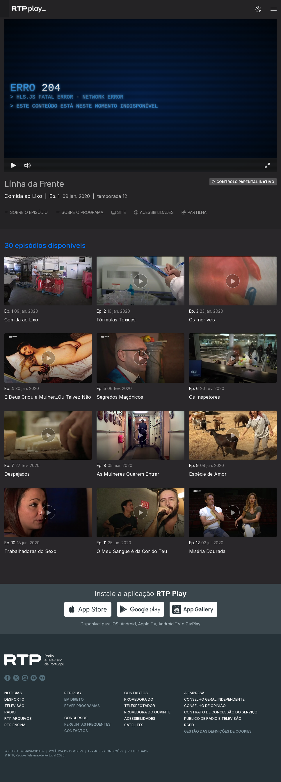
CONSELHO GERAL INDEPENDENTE (214, 699)
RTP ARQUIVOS (18, 718)
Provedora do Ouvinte (147, 712)
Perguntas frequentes (87, 724)
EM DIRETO (74, 699)
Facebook (7, 678)
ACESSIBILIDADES (154, 212)
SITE (118, 212)
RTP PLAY (73, 693)
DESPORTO (14, 699)
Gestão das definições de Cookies (218, 731)
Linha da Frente (34, 184)
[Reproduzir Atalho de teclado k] (14, 165)
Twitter (16, 678)
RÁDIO (10, 712)
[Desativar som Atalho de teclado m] (28, 165)
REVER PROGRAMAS (82, 706)
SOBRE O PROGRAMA (79, 212)
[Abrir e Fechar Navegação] (273, 9)
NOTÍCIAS (13, 693)
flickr (42, 678)
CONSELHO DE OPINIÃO (205, 706)
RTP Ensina (15, 725)
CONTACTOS (136, 693)
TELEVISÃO (14, 706)
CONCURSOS (76, 718)
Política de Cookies (66, 751)
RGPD (189, 725)
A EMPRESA (194, 693)
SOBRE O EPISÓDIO (26, 212)
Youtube (34, 678)
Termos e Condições (105, 751)
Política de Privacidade (24, 751)
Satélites (133, 725)
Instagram (25, 678)
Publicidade (138, 751)
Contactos (76, 731)
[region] (140, 95)
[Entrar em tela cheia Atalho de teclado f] (267, 165)
